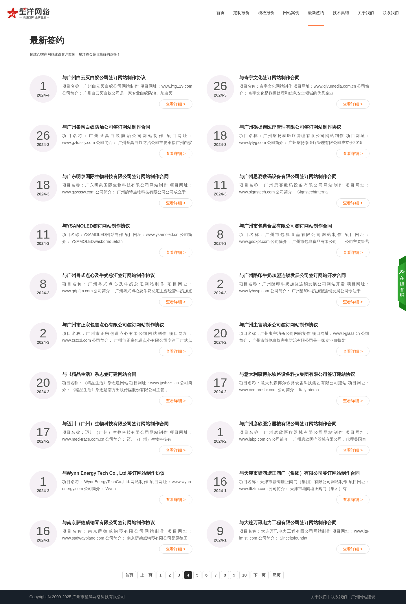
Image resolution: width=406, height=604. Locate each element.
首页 (220, 12)
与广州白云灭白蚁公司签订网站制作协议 (104, 77)
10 (244, 575)
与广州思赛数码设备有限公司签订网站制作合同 (288, 176)
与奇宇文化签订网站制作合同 (269, 77)
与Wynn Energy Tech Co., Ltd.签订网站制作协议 (113, 473)
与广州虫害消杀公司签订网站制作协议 (278, 324)
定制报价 (241, 12)
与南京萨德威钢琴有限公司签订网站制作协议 (108, 522)
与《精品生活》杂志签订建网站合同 (99, 374)
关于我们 (366, 12)
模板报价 (266, 12)
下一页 (259, 575)
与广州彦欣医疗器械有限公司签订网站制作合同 (288, 423)
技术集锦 (341, 12)
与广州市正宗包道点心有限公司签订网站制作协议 (113, 324)
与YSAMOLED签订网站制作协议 (96, 226)
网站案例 (291, 12)
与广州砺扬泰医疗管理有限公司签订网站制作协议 (290, 127)
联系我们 (391, 12)
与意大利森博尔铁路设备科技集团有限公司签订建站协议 (297, 374)
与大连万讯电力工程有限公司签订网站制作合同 (288, 522)
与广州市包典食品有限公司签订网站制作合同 (285, 226)
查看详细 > (175, 104)
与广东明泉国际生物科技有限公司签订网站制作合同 (115, 176)
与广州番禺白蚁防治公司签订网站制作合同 (106, 127)
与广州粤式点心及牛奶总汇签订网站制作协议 (108, 275)
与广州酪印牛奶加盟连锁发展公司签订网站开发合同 (292, 275)
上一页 (146, 575)
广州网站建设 (363, 596)
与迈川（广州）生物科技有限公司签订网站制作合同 (115, 423)
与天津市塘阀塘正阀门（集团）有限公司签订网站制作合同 (299, 473)
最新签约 (316, 12)
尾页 (277, 575)
